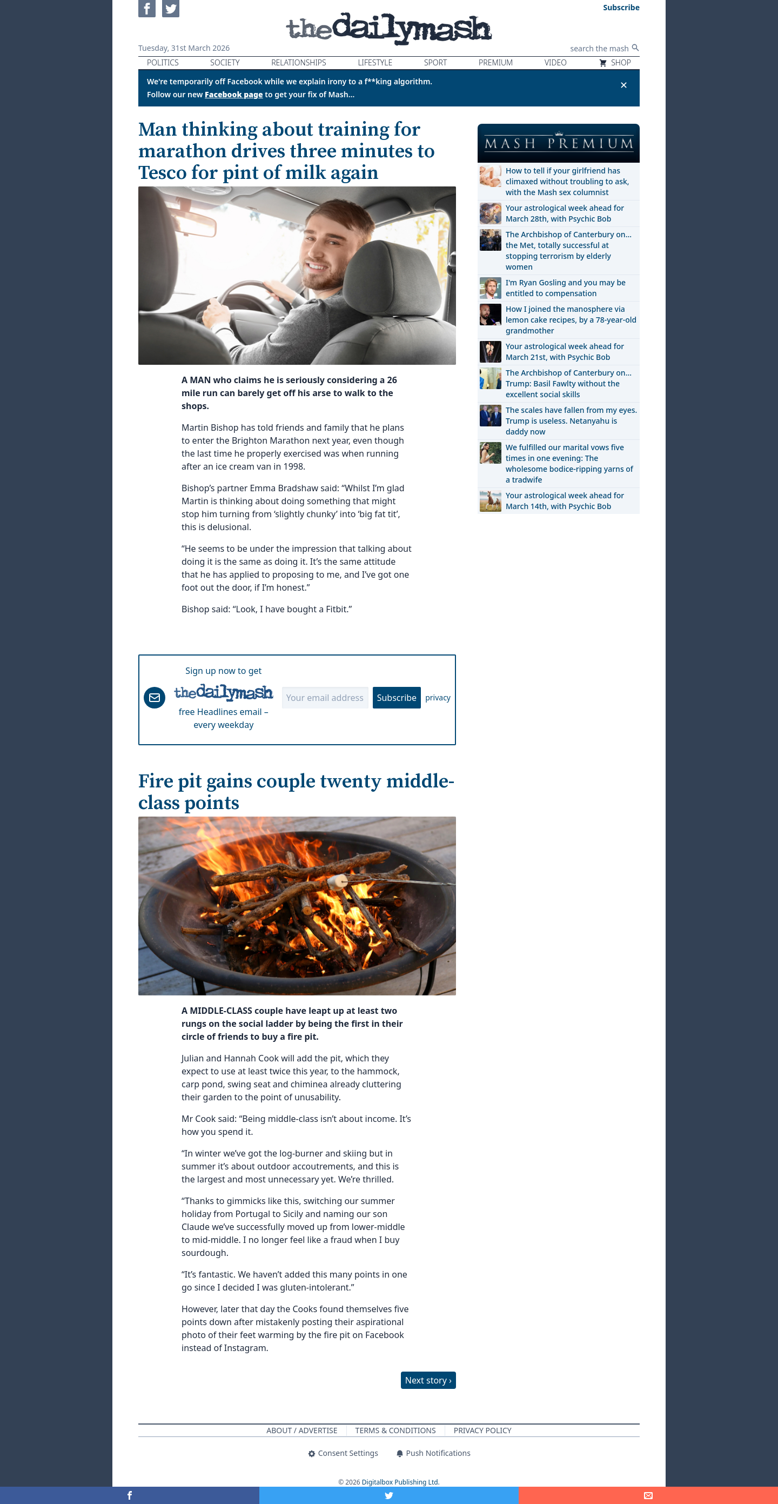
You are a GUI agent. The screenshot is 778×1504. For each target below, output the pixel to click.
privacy (438, 697)
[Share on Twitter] (389, 1495)
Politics (163, 62)
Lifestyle (375, 62)
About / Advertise (301, 1430)
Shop (615, 62)
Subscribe (397, 698)
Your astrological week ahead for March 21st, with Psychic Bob (565, 351)
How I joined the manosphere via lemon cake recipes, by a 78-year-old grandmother (571, 320)
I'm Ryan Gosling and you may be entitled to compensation (566, 287)
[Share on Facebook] (129, 1495)
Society (224, 62)
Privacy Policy (483, 1430)
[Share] (648, 1495)
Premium (496, 62)
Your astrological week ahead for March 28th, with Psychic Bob (565, 213)
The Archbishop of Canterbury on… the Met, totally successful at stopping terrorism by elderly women (569, 250)
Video (556, 62)
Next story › (428, 1380)
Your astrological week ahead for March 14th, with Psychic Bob (565, 500)
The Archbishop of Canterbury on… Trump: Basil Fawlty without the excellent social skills (569, 383)
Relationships (298, 62)
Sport (435, 62)
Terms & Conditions (396, 1430)
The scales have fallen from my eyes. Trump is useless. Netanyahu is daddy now (571, 421)
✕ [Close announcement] (624, 84)
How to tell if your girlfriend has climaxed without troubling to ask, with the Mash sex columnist (567, 181)
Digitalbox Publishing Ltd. (401, 1482)
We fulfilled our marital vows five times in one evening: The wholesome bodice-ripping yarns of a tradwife (569, 463)
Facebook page (234, 94)
